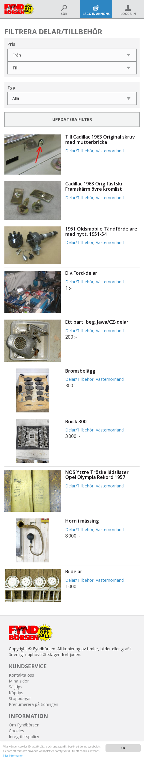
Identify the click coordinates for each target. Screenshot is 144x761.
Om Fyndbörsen (24, 725)
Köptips (16, 692)
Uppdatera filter (72, 119)
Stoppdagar (20, 698)
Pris (11, 44)
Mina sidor (19, 681)
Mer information (13, 755)
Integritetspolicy (24, 736)
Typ (11, 87)
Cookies (16, 730)
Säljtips (15, 687)
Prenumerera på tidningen (33, 704)
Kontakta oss (21, 675)
